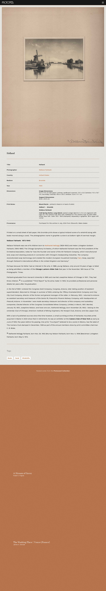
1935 (40, 186)
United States (44, 175)
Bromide (42, 180)
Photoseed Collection (62, 371)
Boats (10, 358)
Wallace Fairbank (45, 170)
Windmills (26, 358)
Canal (17, 358)
